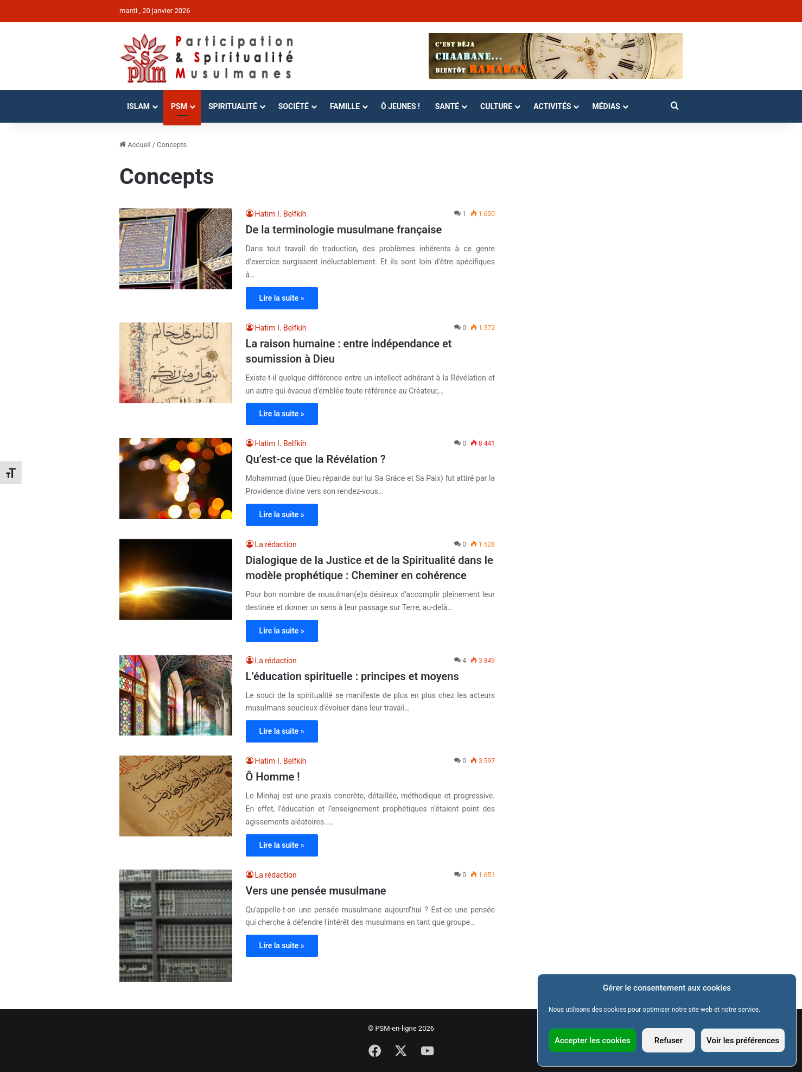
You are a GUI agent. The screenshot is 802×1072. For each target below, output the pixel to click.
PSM (179, 106)
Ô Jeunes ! (400, 106)
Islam (138, 106)
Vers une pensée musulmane (316, 890)
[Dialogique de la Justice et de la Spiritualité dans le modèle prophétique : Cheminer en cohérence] (175, 579)
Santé (447, 106)
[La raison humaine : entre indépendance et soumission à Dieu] (175, 362)
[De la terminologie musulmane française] (175, 248)
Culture (496, 106)
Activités (552, 106)
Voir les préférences (742, 1040)
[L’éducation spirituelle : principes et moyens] (175, 695)
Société (293, 106)
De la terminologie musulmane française (344, 229)
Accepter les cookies (593, 1040)
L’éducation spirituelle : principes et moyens (352, 676)
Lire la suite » (281, 298)
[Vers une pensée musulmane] (175, 926)
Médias (606, 106)
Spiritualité (232, 106)
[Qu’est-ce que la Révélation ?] (175, 478)
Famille (345, 106)
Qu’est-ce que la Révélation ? (316, 459)
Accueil (135, 145)
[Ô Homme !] (175, 796)
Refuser (668, 1040)
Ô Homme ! (273, 776)
